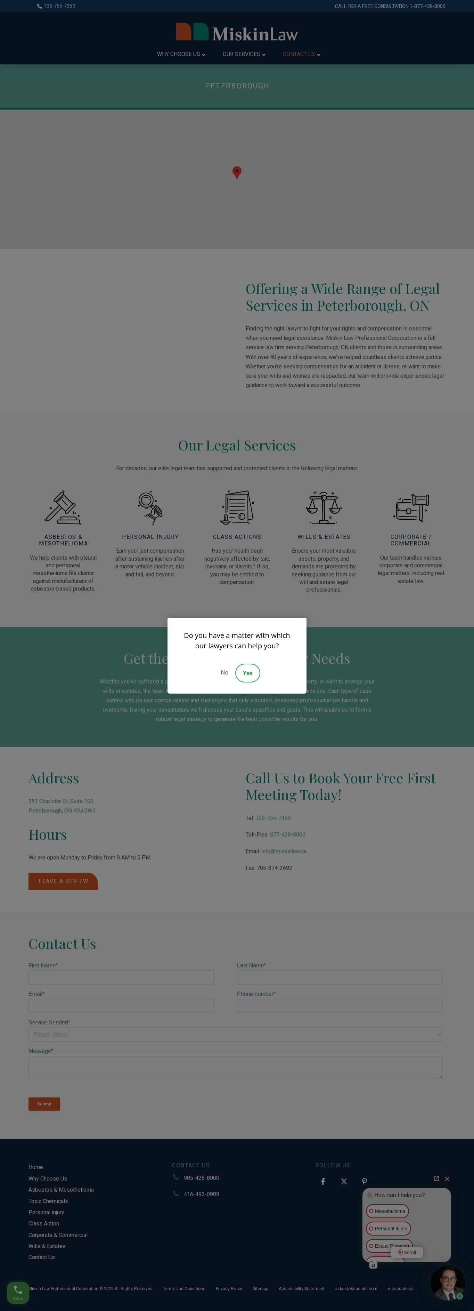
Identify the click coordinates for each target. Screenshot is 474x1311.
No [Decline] (224, 672)
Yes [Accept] (247, 673)
